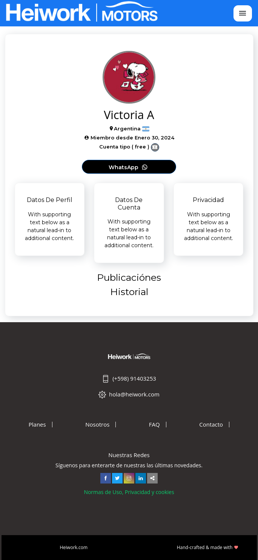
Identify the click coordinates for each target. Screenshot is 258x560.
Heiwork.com (74, 547)
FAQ (154, 424)
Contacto (211, 424)
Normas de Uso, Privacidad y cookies (129, 492)
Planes (37, 424)
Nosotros (97, 424)
